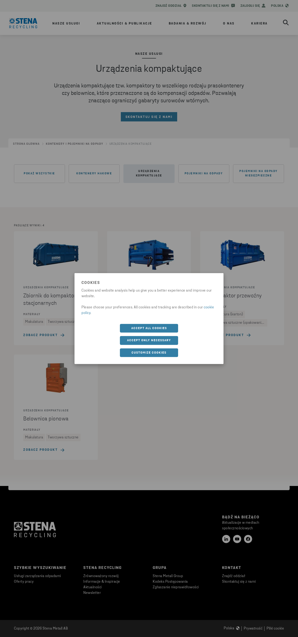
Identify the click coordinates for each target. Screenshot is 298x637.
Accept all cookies (149, 328)
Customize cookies (149, 352)
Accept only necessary (149, 340)
